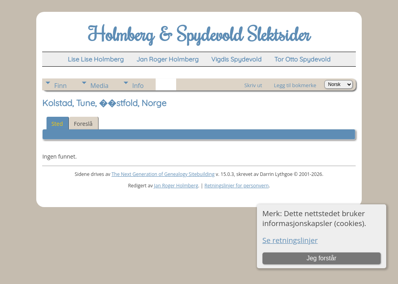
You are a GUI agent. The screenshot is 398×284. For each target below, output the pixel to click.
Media (99, 85)
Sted (57, 123)
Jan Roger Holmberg (176, 185)
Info (137, 85)
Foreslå (83, 123)
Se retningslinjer (290, 240)
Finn (60, 85)
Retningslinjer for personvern (237, 185)
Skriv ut (253, 85)
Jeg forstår (322, 258)
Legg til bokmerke (295, 85)
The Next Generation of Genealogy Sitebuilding (163, 174)
